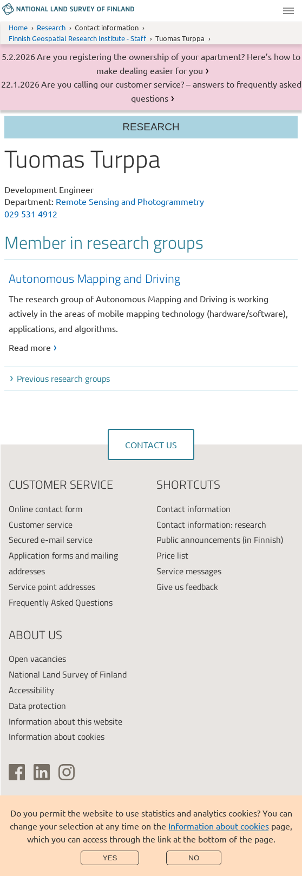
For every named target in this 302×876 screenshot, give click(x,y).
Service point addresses (52, 586)
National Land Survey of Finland (68, 674)
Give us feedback (187, 586)
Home (18, 27)
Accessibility (31, 689)
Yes (110, 858)
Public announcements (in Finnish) (219, 539)
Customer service (41, 524)
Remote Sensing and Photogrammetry (130, 201)
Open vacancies (37, 658)
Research (51, 27)
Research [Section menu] (151, 126)
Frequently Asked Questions (61, 602)
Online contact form (45, 508)
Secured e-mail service (51, 539)
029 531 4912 (30, 213)
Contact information (193, 508)
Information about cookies (218, 825)
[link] (153, 312)
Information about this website (65, 721)
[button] (153, 378)
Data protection (37, 705)
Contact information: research (211, 524)
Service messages (188, 571)
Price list (172, 555)
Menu (288, 11)
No (193, 858)
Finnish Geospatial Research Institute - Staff (77, 38)
